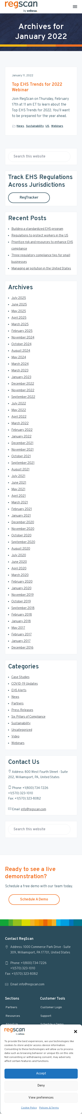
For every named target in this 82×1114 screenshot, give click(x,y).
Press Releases (22, 711)
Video (15, 738)
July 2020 (18, 556)
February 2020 (22, 583)
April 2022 (18, 418)
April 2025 (18, 319)
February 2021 (21, 510)
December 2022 (22, 385)
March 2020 (20, 576)
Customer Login (51, 1008)
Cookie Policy (29, 1108)
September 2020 (23, 543)
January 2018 (21, 622)
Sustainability (35, 126)
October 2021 (21, 457)
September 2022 (23, 398)
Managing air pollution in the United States (41, 270)
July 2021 (18, 477)
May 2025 (18, 312)
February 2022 (22, 431)
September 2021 (23, 464)
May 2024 (18, 359)
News (20, 126)
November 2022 (22, 392)
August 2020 (20, 550)
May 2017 (18, 629)
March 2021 (19, 504)
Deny (41, 1086)
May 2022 (18, 411)
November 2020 (22, 530)
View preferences (41, 1098)
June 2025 (19, 306)
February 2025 (22, 332)
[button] (75, 1031)
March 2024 (20, 365)
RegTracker (29, 199)
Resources (12, 1017)
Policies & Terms (49, 1108)
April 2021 (18, 497)
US (47, 126)
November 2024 (22, 339)
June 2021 (18, 484)
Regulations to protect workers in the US (39, 237)
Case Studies (20, 678)
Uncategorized (21, 731)
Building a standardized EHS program (37, 230)
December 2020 (22, 523)
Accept (41, 1074)
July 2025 (18, 299)
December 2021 (22, 444)
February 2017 (21, 636)
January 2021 (21, 517)
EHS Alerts (18, 692)
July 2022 (18, 405)
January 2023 (21, 378)
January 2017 (21, 642)
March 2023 (19, 372)
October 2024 (21, 345)
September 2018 (23, 609)
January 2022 (21, 438)
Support (45, 1017)
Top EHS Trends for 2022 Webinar (37, 87)
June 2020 (19, 563)
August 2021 (20, 471)
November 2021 (22, 451)
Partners (17, 705)
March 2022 (20, 425)
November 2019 (22, 596)
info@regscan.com (33, 811)
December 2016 (22, 649)
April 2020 (18, 570)
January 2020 (21, 589)
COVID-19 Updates (24, 685)
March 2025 (20, 326)
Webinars (57, 126)
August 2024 (20, 352)
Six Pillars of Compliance (28, 718)
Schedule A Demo (34, 900)
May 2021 (18, 490)
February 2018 (21, 616)
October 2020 (21, 537)
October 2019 (21, 603)
